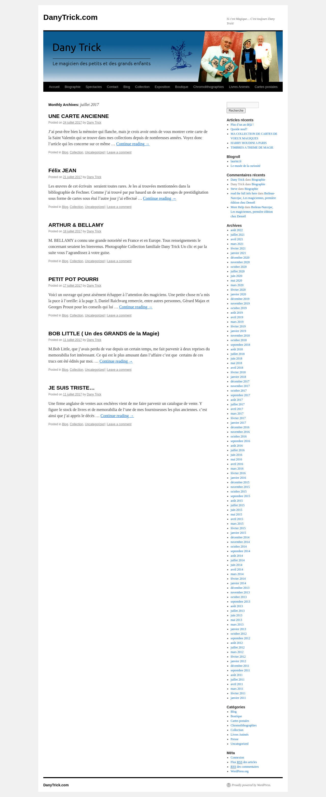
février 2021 (238, 248)
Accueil (54, 87)
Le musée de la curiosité (246, 166)
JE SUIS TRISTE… (71, 388)
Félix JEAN (62, 170)
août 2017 (237, 400)
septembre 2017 (240, 395)
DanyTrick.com (70, 17)
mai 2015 (236, 514)
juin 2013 (236, 615)
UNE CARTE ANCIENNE (78, 116)
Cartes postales (266, 87)
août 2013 (237, 606)
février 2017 (238, 418)
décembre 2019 (240, 299)
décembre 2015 (240, 482)
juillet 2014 (238, 560)
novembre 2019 (240, 303)
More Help (237, 207)
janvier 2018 (238, 377)
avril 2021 (237, 239)
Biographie (72, 87)
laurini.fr (236, 161)
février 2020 (238, 289)
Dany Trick (94, 122)
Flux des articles (244, 762)
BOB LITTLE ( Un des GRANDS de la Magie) (103, 333)
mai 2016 (236, 459)
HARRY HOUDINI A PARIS (249, 143)
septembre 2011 (240, 670)
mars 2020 (237, 285)
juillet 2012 (238, 647)
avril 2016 (237, 464)
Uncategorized (94, 152)
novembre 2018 (240, 335)
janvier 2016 (238, 478)
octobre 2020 (239, 267)
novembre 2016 (240, 432)
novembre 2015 (240, 487)
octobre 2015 (239, 491)
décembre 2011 (240, 666)
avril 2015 (237, 519)
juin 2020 (236, 276)
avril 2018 (237, 367)
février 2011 (238, 693)
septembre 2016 (240, 441)
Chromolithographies (208, 87)
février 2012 (238, 656)
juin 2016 (236, 455)
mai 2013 (236, 620)
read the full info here (244, 193)
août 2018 (237, 349)
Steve (234, 189)
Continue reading (133, 144)
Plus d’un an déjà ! (242, 124)
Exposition (162, 87)
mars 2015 (237, 523)
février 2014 (238, 578)
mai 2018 (236, 363)
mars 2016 (237, 468)
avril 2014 (237, 569)
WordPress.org (240, 771)
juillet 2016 (238, 450)
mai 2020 (236, 280)
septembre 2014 (240, 551)
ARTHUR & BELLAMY (76, 225)
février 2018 (238, 372)
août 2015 (237, 500)
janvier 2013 (238, 629)
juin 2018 (236, 358)
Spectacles (94, 87)
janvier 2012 (238, 661)
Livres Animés (239, 87)
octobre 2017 (239, 390)
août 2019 (237, 312)
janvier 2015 (238, 533)
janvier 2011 (238, 698)
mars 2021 (237, 244)
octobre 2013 (239, 597)
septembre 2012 (240, 638)
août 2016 (237, 445)
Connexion (237, 757)
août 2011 (237, 675)
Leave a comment (119, 152)
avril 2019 (237, 317)
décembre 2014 (240, 537)
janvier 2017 (238, 422)
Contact (112, 87)
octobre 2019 (239, 308)
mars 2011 (237, 688)
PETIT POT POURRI (73, 279)
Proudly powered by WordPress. (251, 785)
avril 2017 (237, 409)
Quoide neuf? (239, 129)
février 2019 (238, 326)
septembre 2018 (240, 345)
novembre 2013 (240, 592)
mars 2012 (237, 652)
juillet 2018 (238, 354)
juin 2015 (236, 510)
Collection (142, 87)
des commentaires (245, 767)
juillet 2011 (238, 679)
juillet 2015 (238, 505)
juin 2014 (236, 565)
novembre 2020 (240, 262)
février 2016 (238, 473)
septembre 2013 (240, 601)
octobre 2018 (239, 340)
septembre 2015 (240, 496)
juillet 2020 (238, 271)
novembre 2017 (240, 386)
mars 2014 (237, 574)
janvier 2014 (238, 583)
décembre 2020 (240, 257)
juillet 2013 (238, 611)
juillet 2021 (238, 234)
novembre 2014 (240, 542)
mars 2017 (237, 413)
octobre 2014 (239, 546)
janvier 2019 (238, 331)
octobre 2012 (239, 633)
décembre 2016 (240, 427)
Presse (235, 739)
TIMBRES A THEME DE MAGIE (252, 147)
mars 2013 (237, 624)
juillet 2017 (238, 404)
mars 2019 (237, 322)
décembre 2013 (240, 588)
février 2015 (238, 528)
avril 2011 (237, 684)
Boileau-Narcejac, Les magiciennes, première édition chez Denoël (253, 198)
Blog (126, 87)
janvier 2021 (238, 253)
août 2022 (237, 230)
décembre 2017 (240, 381)
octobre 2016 (239, 436)
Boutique (181, 87)
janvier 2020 (238, 294)
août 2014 (237, 555)
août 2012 (237, 643)
